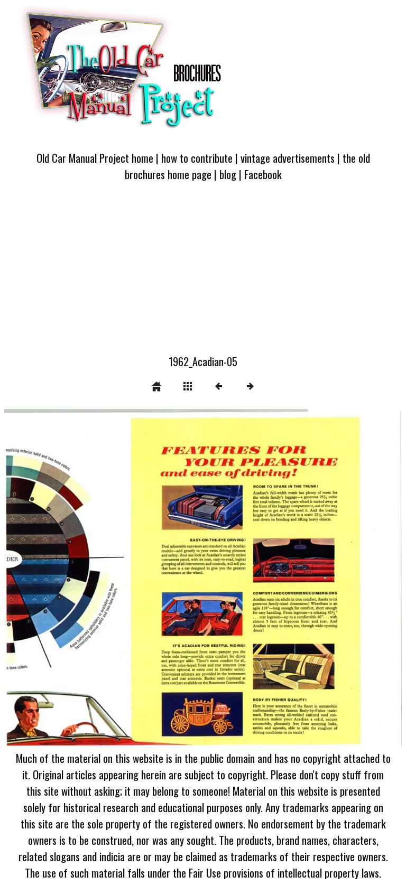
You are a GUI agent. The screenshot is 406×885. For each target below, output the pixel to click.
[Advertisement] (203, 274)
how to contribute (197, 158)
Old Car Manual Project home (94, 158)
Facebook (263, 174)
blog (227, 174)
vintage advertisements (288, 158)
